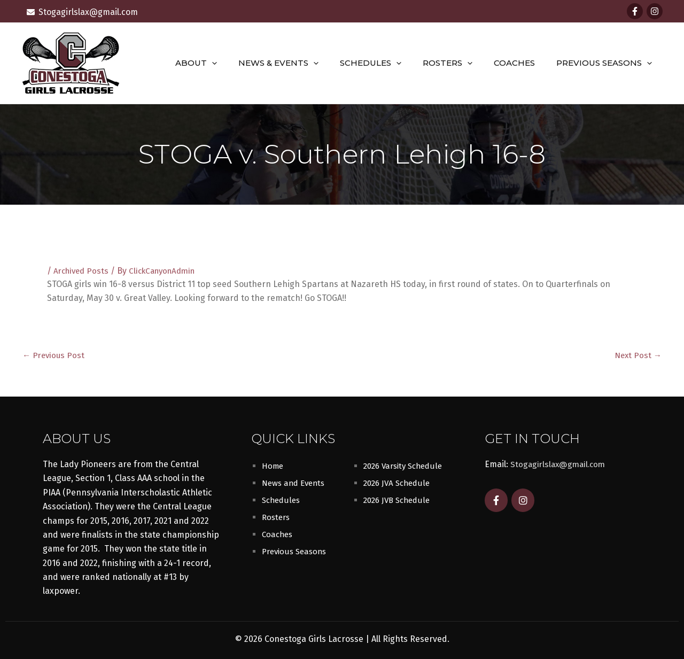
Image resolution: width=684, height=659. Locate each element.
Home (273, 465)
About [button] (225, 63)
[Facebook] (635, 11)
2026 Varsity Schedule (406, 465)
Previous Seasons (296, 551)
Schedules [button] (389, 63)
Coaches (522, 63)
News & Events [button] (302, 63)
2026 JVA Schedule (398, 482)
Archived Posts (82, 271)
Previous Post (54, 355)
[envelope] (82, 12)
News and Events (296, 482)
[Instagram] (655, 11)
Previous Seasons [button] (607, 63)
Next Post (637, 355)
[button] (241, 63)
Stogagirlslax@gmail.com (560, 464)
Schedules (282, 499)
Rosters (277, 516)
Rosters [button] (461, 63)
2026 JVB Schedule (399, 499)
